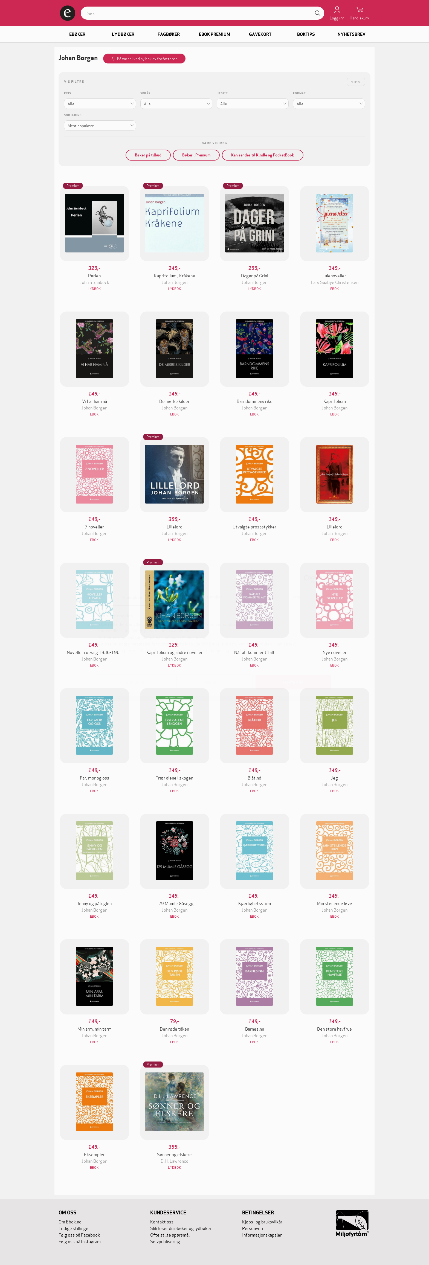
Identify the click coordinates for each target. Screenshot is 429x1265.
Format (299, 93)
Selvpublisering (165, 1241)
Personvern (253, 1228)
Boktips (306, 34)
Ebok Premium (214, 34)
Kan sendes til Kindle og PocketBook (262, 155)
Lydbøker (123, 34)
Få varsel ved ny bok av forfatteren (147, 58)
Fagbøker (169, 34)
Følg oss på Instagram (80, 1241)
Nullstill (355, 81)
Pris (67, 93)
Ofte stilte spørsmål (170, 1234)
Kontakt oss (161, 1221)
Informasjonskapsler (262, 1234)
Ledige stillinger (74, 1228)
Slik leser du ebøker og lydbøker (180, 1228)
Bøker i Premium (196, 155)
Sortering (73, 115)
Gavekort (260, 34)
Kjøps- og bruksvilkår (262, 1221)
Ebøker (77, 34)
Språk (145, 93)
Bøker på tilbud (148, 155)
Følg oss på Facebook (79, 1234)
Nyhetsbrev (352, 34)
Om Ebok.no (70, 1221)
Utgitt (222, 93)
